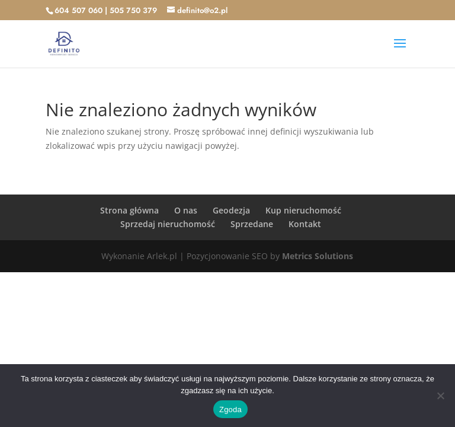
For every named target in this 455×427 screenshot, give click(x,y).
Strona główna (129, 210)
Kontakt (305, 224)
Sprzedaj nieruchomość (167, 224)
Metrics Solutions (317, 256)
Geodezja (231, 210)
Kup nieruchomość (303, 210)
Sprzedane (251, 224)
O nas (185, 210)
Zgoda (230, 409)
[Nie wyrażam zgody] (440, 395)
